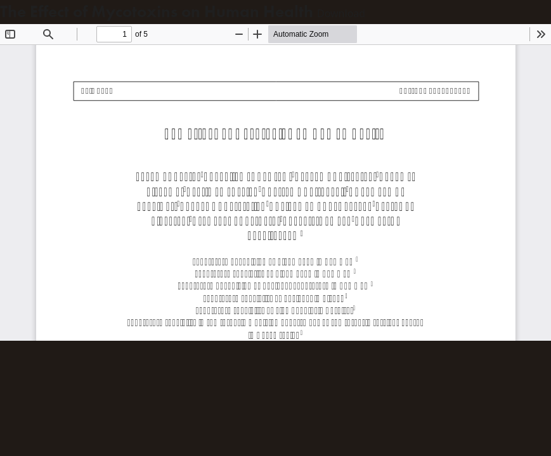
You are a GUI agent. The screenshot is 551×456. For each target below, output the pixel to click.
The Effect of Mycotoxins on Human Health (158, 11)
